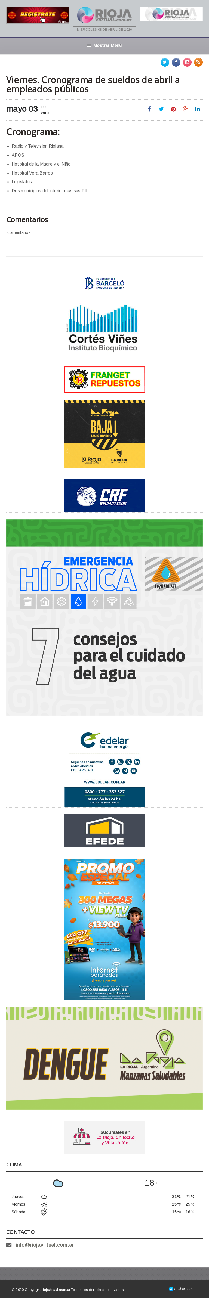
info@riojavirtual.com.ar (45, 1245)
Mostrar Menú (104, 45)
